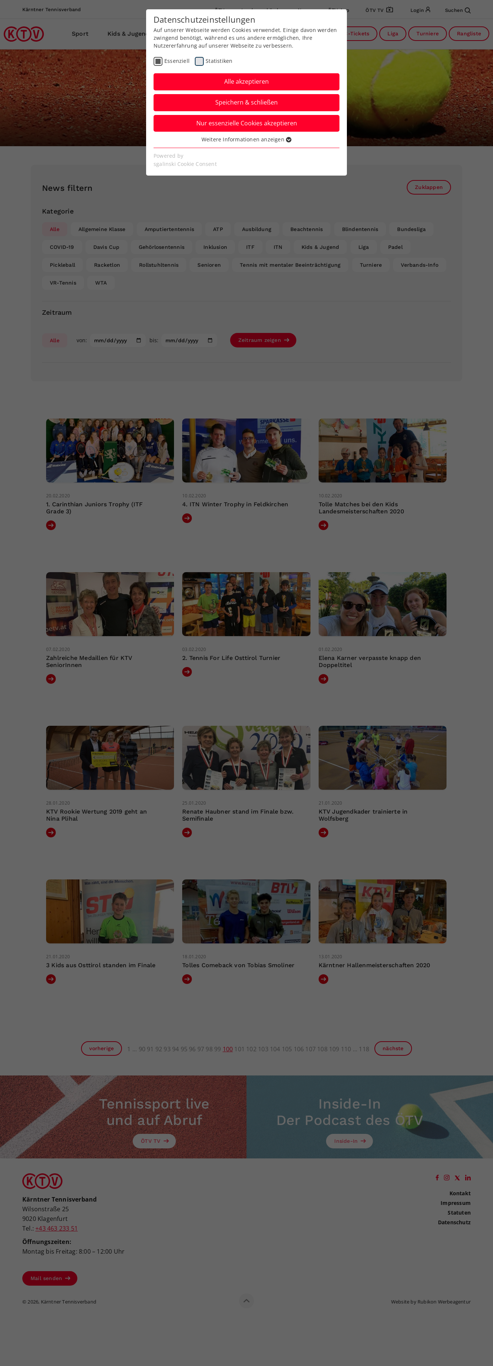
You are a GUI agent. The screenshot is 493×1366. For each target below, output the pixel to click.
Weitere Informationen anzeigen (246, 139)
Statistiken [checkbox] (219, 60)
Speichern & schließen (246, 102)
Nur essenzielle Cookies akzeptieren (246, 123)
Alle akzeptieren (246, 81)
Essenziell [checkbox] (177, 60)
